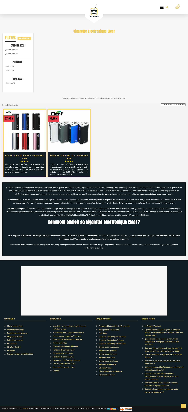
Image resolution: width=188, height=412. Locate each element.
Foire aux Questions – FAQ (63, 367)
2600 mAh (12, 50)
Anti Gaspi (103, 333)
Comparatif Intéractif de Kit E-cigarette (114, 326)
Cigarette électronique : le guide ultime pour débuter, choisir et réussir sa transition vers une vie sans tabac (164, 332)
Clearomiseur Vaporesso (109, 347)
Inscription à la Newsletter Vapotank (67, 339)
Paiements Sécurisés (15, 330)
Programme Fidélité (15, 337)
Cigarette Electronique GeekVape (112, 343)
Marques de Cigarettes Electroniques (92, 98)
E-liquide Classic (105, 368)
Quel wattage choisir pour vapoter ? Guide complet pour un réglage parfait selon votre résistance (162, 342)
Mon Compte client (15, 326)
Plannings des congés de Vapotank (67, 336)
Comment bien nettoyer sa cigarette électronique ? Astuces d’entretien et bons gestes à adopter (161, 376)
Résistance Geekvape (107, 364)
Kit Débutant (12, 343)
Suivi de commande (15, 340)
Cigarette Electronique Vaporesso (112, 337)
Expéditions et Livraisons (17, 333)
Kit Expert (11, 350)
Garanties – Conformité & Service (66, 360)
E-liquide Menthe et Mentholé (110, 371)
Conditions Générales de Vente (65, 346)
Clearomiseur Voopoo (108, 354)
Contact (56, 371)
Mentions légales (60, 343)
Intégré (11, 83)
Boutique (66, 98)
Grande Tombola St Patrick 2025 (20, 354)
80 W (10, 70)
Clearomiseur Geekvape (108, 361)
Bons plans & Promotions (109, 330)
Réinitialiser (24, 38)
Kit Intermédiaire (13, 347)
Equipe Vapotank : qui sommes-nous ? (68, 332)
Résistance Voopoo (107, 357)
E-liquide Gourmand (107, 375)
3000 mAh (12, 54)
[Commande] (173, 104)
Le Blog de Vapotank (153, 326)
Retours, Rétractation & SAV (64, 364)
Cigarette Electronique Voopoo (111, 340)
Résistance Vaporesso (108, 350)
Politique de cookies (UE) (63, 357)
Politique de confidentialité (63, 350)
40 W (10, 66)
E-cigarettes (74, 98)
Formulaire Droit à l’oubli (63, 353)
